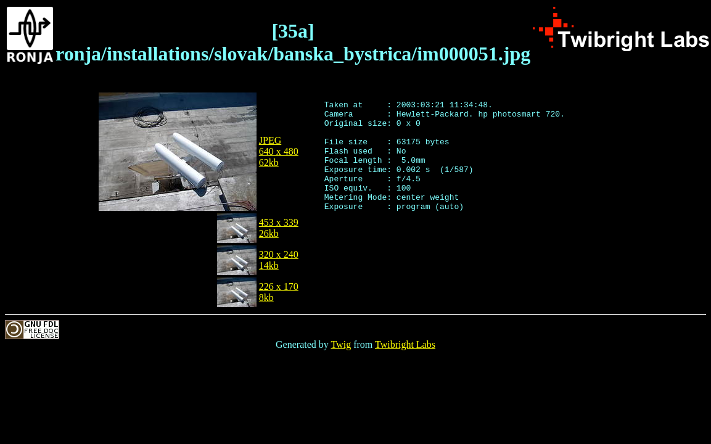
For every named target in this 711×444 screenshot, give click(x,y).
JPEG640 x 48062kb (278, 151)
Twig (341, 344)
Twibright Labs (405, 344)
